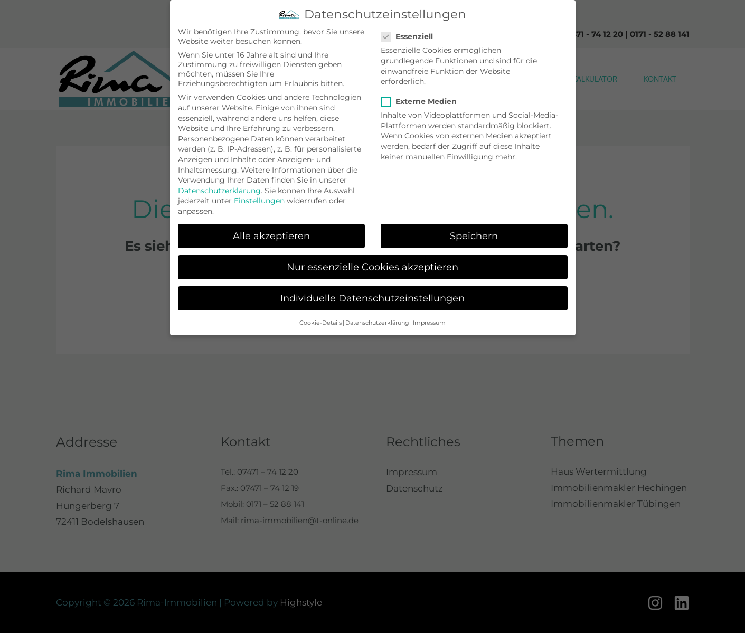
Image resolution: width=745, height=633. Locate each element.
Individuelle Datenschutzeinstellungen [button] (372, 297)
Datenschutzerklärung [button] (377, 321)
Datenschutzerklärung (219, 189)
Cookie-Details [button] (320, 321)
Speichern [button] (474, 234)
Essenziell (410, 36)
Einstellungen (259, 200)
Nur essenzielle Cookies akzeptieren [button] (372, 265)
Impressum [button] (429, 321)
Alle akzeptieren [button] (271, 234)
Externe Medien (422, 101)
